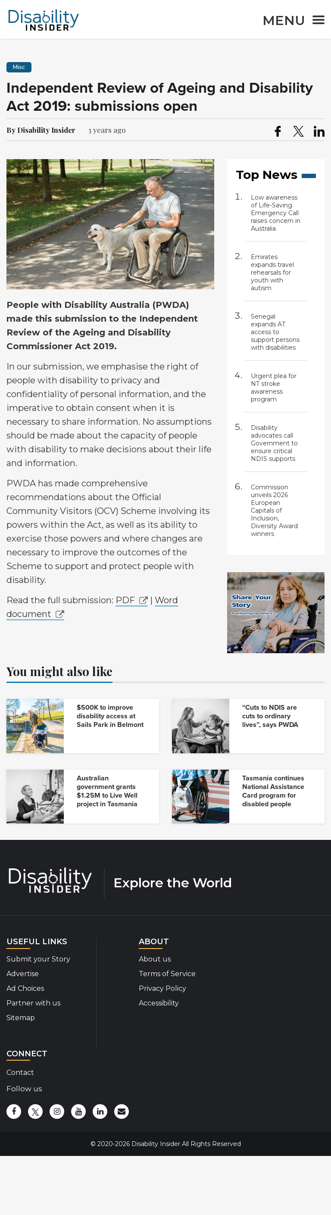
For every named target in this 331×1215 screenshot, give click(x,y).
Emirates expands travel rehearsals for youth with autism (272, 272)
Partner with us (33, 1003)
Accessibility (159, 1003)
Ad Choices (25, 988)
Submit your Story (38, 959)
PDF (125, 600)
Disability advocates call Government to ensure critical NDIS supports (274, 443)
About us (155, 959)
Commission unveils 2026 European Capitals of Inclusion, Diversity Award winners (274, 510)
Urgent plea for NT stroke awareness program (274, 387)
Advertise (22, 974)
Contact (20, 1072)
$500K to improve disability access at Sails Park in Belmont (110, 716)
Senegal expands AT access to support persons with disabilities (275, 332)
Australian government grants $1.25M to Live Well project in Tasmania (107, 791)
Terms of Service (167, 974)
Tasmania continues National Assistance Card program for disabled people (273, 791)
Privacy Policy (162, 988)
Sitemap (20, 1018)
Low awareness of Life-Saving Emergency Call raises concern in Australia (275, 213)
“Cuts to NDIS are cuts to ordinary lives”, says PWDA (270, 716)
